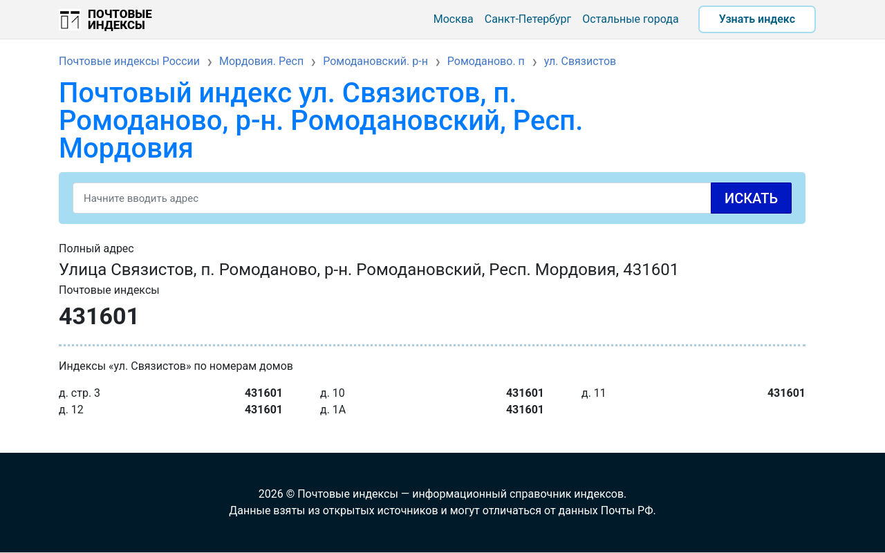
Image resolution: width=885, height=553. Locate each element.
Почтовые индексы (120, 19)
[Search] (432, 198)
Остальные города (630, 19)
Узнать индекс (757, 19)
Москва (454, 19)
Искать (751, 198)
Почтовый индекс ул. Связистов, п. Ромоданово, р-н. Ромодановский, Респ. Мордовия (321, 121)
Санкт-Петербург (528, 19)
